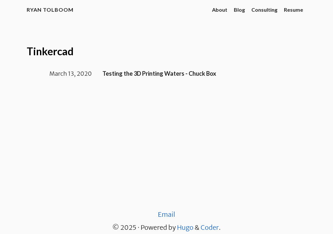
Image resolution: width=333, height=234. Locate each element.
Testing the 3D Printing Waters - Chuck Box (159, 73)
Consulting (264, 9)
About (219, 9)
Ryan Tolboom (50, 9)
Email (166, 214)
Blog (239, 9)
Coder (210, 227)
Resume (293, 9)
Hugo (185, 227)
